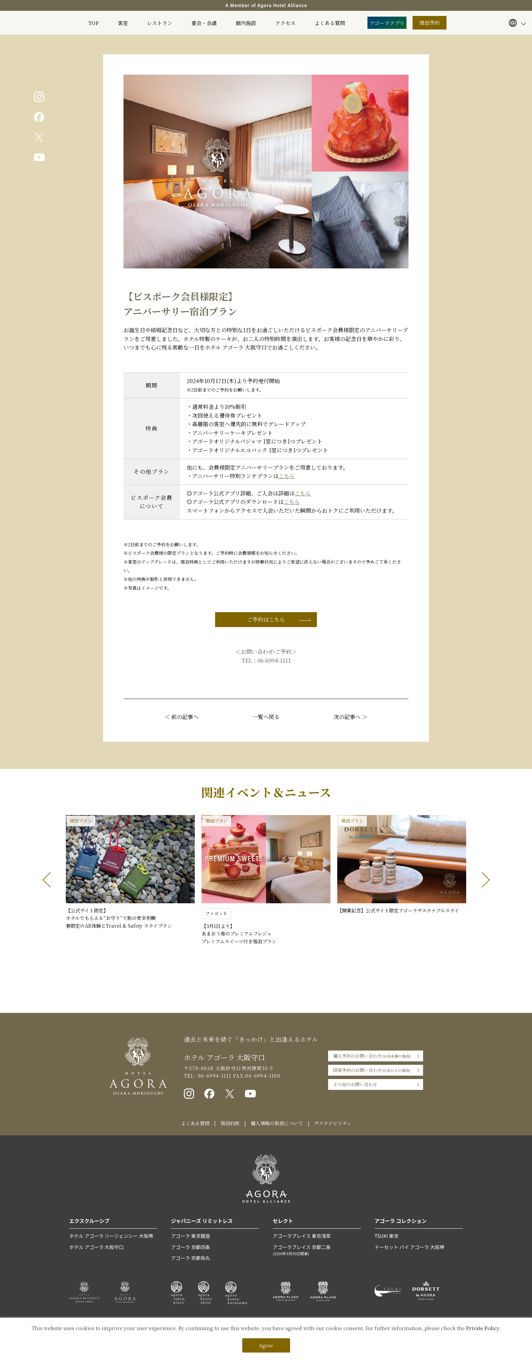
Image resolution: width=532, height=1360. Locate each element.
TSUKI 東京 (386, 1235)
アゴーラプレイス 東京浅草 (302, 1235)
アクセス (285, 22)
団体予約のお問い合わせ (372, 1070)
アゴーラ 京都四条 (190, 1247)
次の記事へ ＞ (350, 717)
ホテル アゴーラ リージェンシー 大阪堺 (111, 1235)
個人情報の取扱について (277, 1123)
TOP (93, 22)
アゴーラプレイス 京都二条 (317, 1250)
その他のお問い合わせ (355, 1084)
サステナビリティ (333, 1123)
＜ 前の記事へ (181, 717)
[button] (50, 879)
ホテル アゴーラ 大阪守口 (96, 1247)
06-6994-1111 (274, 660)
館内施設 (246, 22)
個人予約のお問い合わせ (372, 1056)
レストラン (159, 22)
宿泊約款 (230, 1123)
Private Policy (482, 1328)
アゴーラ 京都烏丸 (190, 1257)
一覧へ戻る (266, 717)
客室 (123, 22)
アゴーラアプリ (386, 22)
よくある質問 (330, 22)
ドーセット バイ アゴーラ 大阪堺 (409, 1247)
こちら (287, 476)
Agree (266, 1345)
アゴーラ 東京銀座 (190, 1235)
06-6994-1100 (262, 1075)
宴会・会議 (204, 22)
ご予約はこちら (266, 619)
